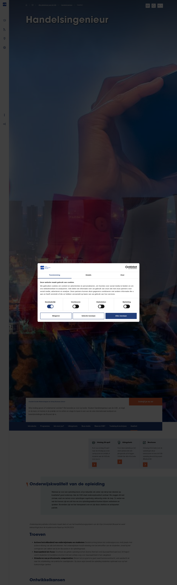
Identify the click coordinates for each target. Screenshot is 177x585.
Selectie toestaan (89, 316)
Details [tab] (88, 275)
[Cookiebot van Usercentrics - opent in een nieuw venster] (127, 267)
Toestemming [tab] (54, 275)
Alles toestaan (121, 316)
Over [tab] (122, 275)
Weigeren (56, 316)
